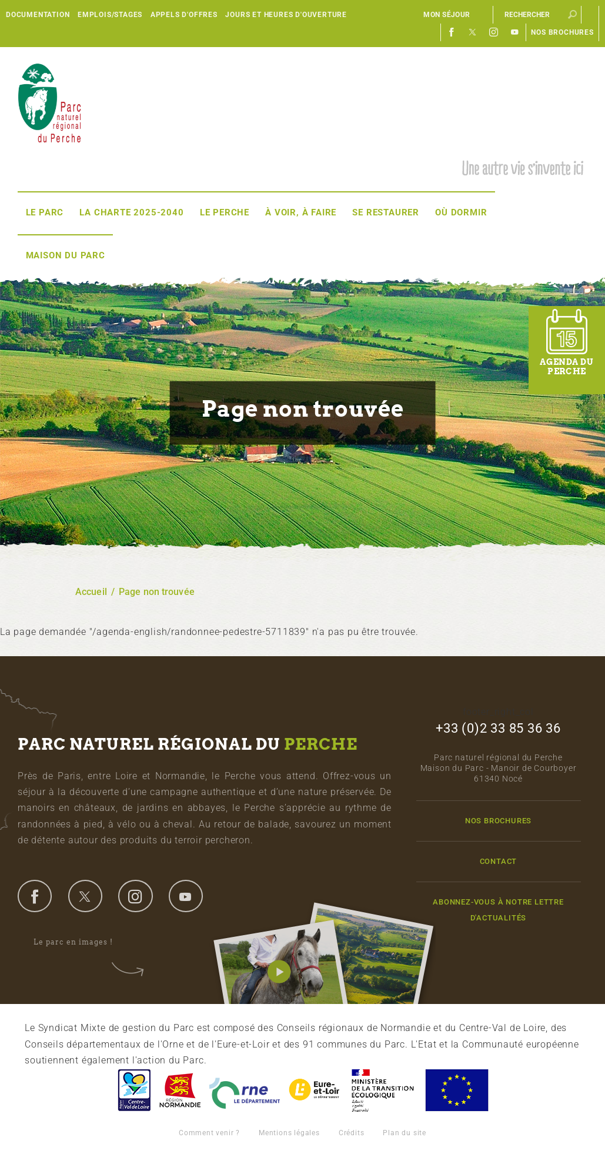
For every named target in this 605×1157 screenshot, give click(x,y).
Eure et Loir (315, 1090)
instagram (135, 896)
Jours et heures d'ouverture (286, 15)
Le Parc (45, 212)
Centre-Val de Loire (133, 1090)
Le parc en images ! (81, 942)
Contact (498, 861)
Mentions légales (289, 1133)
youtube (186, 896)
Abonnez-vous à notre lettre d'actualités (498, 909)
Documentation (37, 15)
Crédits (352, 1133)
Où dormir (461, 212)
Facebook (451, 32)
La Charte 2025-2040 (131, 212)
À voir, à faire (300, 212)
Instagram (493, 32)
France (382, 1090)
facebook (35, 896)
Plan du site (404, 1133)
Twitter (472, 32)
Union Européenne (456, 1090)
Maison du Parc (65, 255)
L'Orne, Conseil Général (244, 1090)
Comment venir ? (209, 1133)
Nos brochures (562, 32)
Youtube (515, 32)
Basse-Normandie (179, 1090)
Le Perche (224, 212)
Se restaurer (385, 212)
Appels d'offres (184, 15)
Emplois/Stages (110, 15)
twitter (85, 896)
